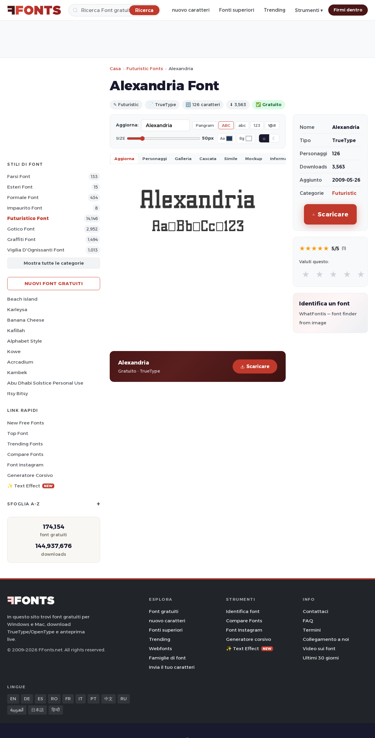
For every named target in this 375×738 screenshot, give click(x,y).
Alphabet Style (24, 341)
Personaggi (154, 158)
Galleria (183, 158)
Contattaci (315, 611)
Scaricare (254, 366)
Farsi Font (18, 176)
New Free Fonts (25, 423)
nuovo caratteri (191, 10)
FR (68, 698)
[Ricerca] (114, 10)
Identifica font (243, 611)
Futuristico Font (28, 218)
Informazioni (284, 158)
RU (124, 698)
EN (13, 698)
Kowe (14, 351)
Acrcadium (20, 362)
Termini (312, 630)
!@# (272, 125)
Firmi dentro (348, 10)
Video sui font (319, 648)
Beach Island (22, 299)
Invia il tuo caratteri (172, 667)
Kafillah (16, 330)
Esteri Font (20, 187)
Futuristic (344, 193)
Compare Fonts (25, 454)
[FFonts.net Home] (34, 10)
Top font (17, 433)
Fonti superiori (236, 10)
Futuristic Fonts (144, 68)
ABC (226, 125)
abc (242, 125)
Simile (230, 158)
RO (54, 698)
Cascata (207, 158)
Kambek (17, 372)
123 (257, 125)
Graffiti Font (21, 239)
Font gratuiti (163, 611)
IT (81, 698)
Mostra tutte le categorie (54, 263)
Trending (274, 10)
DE (27, 698)
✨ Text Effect (30, 486)
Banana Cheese (25, 320)
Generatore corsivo (30, 475)
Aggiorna (124, 158)
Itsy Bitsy (17, 393)
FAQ (308, 620)
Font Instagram (25, 465)
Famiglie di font (167, 658)
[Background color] (248, 138)
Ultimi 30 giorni (321, 658)
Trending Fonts (25, 444)
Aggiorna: (127, 125)
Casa (115, 68)
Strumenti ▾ (309, 10)
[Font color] (229, 138)
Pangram (205, 125)
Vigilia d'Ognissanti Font (35, 250)
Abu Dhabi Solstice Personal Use (45, 383)
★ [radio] (306, 274)
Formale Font (23, 197)
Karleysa (17, 309)
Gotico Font (21, 229)
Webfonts (160, 648)
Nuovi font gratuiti (54, 283)
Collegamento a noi (326, 639)
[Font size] (163, 138)
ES (40, 698)
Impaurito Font (24, 208)
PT (94, 698)
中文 (108, 698)
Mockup (253, 158)
